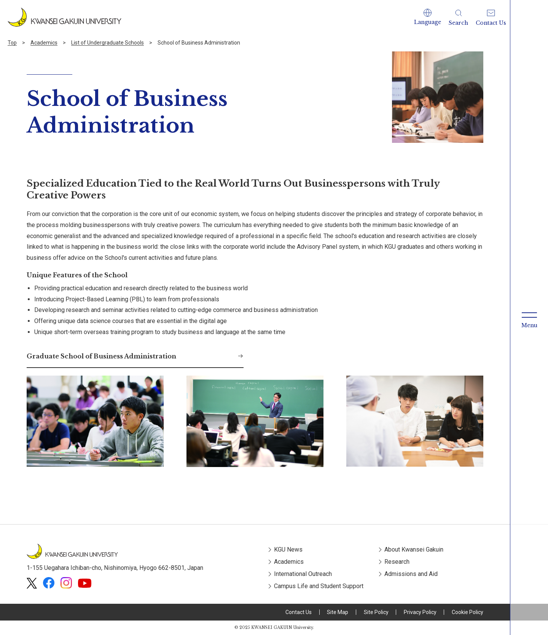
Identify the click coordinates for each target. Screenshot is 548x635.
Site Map (337, 612)
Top (12, 43)
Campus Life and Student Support (318, 586)
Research (396, 561)
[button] (427, 17)
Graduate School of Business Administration (101, 356)
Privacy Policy (420, 612)
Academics (43, 43)
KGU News (288, 549)
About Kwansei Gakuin (413, 549)
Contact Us (298, 612)
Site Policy (376, 612)
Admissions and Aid (411, 573)
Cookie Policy (467, 612)
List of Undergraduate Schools (107, 43)
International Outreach (303, 573)
